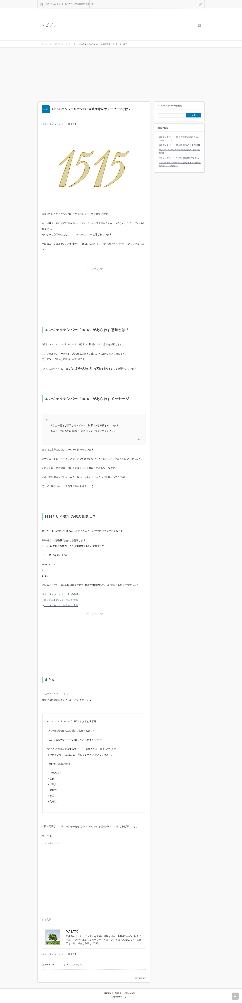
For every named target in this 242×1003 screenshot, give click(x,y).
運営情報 (107, 993)
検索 (204, 1)
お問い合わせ (130, 993)
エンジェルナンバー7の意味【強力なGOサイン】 (179, 158)
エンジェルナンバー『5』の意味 (61, 599)
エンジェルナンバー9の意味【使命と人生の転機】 (180, 145)
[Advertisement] (121, 72)
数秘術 (82, 4)
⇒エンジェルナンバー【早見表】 (59, 124)
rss (199, 25)
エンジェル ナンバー (55, 4)
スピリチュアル (72, 4)
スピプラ (49, 25)
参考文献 (46, 919)
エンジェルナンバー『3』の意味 (61, 605)
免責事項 (118, 993)
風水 (87, 4)
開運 (92, 4)
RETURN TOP (141, 978)
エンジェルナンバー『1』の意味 (61, 594)
